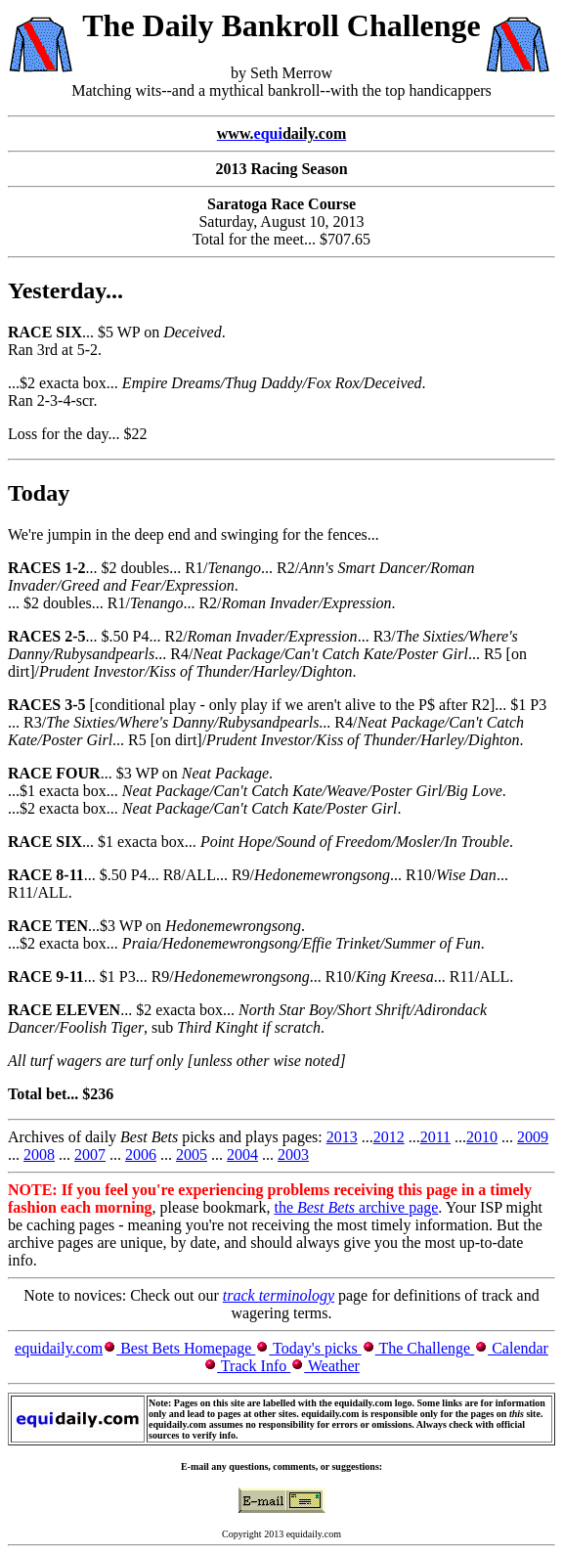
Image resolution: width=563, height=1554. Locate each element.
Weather (332, 1365)
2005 (191, 1154)
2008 (39, 1154)
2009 (532, 1137)
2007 (90, 1154)
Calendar (518, 1348)
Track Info (253, 1365)
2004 (242, 1154)
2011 (435, 1137)
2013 (342, 1137)
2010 (482, 1137)
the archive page (356, 1207)
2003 (293, 1154)
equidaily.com (59, 1348)
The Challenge (424, 1348)
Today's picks (315, 1348)
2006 (140, 1154)
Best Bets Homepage (185, 1348)
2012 (389, 1137)
